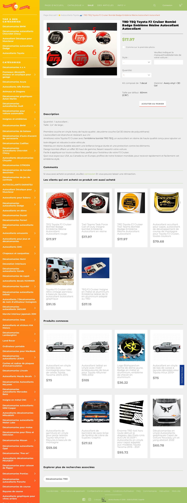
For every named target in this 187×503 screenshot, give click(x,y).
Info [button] (122, 5)
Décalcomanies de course (17, 486)
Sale (91, 5)
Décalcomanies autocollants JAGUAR (14, 308)
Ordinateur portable (14, 346)
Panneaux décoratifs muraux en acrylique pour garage (17, 74)
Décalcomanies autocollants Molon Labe (18, 421)
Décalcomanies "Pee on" (16, 453)
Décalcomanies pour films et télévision (18, 433)
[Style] (136, 62)
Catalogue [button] (76, 5)
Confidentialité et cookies (98, 491)
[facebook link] (83, 499)
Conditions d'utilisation (123, 491)
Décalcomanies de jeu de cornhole (16, 178)
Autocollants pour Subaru (17, 197)
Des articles (105, 5)
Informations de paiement (73, 491)
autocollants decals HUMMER (19, 281)
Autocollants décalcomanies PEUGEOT (18, 459)
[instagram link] (89, 499)
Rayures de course (13, 491)
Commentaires (150, 491)
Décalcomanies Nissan (15, 440)
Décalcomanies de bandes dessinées (17, 171)
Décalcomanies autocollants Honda (13, 269)
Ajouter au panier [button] (153, 104)
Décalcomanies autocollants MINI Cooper (18, 406)
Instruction (164, 491)
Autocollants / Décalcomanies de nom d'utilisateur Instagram (20, 300)
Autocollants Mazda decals (17, 376)
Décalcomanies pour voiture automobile (14, 112)
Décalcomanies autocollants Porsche (14, 480)
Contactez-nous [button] (182, 375)
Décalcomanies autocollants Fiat (18, 226)
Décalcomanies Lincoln (15, 370)
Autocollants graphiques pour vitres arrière (19, 497)
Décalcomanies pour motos (17, 427)
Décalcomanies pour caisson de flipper (18, 466)
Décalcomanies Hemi (14, 259)
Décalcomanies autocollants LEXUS (13, 357)
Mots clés (176, 491)
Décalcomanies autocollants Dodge (18, 47)
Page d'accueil (54, 5)
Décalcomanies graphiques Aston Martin (17, 97)
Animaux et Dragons (14, 91)
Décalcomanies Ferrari (15, 220)
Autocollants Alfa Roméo (16, 87)
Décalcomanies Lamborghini (11, 333)
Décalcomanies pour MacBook (19, 351)
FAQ (138, 491)
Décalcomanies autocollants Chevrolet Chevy (18, 32)
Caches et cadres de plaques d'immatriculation (18, 364)
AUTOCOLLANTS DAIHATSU (18, 184)
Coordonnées (52, 491)
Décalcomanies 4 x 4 (14, 67)
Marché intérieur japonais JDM (19, 314)
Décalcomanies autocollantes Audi (13, 104)
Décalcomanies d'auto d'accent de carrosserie (20, 137)
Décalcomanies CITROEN (16, 165)
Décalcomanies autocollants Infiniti (18, 293)
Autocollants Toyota (13, 53)
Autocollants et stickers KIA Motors (18, 326)
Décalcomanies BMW (14, 26)
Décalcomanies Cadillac (16, 143)
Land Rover (9, 340)
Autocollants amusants (15, 233)
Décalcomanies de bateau (17, 131)
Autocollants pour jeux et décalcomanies (16, 240)
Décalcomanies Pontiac (15, 473)
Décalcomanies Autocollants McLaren (18, 383)
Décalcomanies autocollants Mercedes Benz (15, 391)
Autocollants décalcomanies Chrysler (18, 159)
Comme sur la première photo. (138, 47)
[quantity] (136, 75)
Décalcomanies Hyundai (16, 286)
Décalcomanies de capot (16, 276)
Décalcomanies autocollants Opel (18, 447)
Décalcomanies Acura (14, 82)
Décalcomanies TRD (57, 479)
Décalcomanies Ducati (15, 215)
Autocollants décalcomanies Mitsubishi (18, 414)
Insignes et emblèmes (15, 119)
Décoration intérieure (14, 264)
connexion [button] (89, 174)
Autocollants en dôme (15, 210)
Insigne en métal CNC (14, 400)
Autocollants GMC (12, 247)
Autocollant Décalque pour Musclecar (17, 39)
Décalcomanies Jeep (14, 319)
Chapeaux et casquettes (16, 253)
